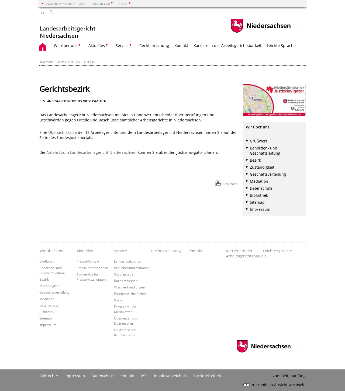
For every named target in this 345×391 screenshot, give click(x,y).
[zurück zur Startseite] (67, 29)
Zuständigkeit (262, 167)
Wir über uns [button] (66, 45)
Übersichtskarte (62, 132)
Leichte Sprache (281, 45)
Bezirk (91, 62)
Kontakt (181, 45)
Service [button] (122, 45)
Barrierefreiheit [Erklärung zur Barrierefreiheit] (207, 375)
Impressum (260, 209)
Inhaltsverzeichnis (170, 375)
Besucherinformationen (132, 268)
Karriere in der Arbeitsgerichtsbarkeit (227, 45)
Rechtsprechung (154, 45)
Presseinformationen (92, 268)
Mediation (259, 181)
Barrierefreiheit (125, 280)
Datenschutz (261, 188)
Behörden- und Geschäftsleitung (265, 150)
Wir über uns (70, 62)
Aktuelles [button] (96, 45)
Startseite (46, 62)
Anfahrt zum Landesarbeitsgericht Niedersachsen (91, 152)
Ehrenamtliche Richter (130, 293)
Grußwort (258, 141)
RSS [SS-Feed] (144, 375)
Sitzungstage (123, 274)
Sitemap (257, 202)
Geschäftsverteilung (268, 174)
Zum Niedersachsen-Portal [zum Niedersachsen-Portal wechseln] (66, 4)
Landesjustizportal (128, 261)
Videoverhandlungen (129, 287)
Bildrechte (48, 375)
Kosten (119, 300)
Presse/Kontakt (88, 261)
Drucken (230, 183)
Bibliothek (259, 195)
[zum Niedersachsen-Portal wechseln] (261, 32)
